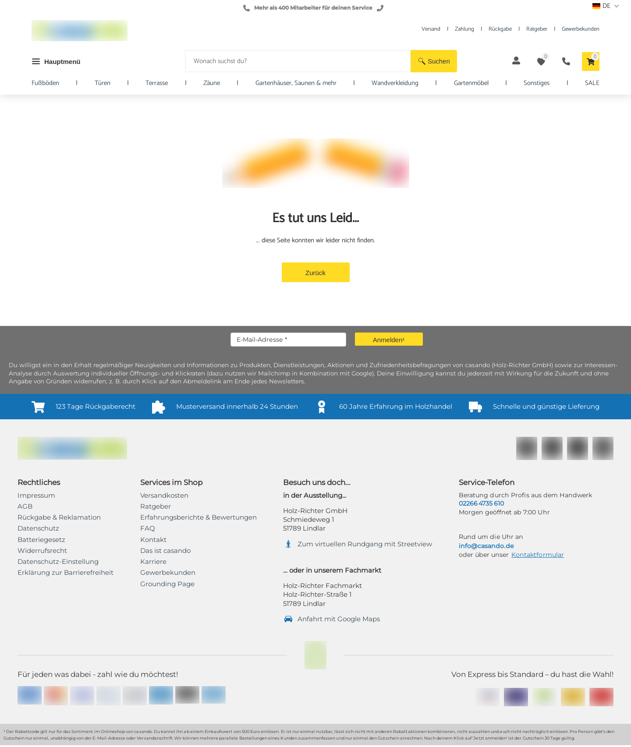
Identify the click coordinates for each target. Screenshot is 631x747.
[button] (434, 61)
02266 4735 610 (481, 503)
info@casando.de (486, 546)
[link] (65, 572)
